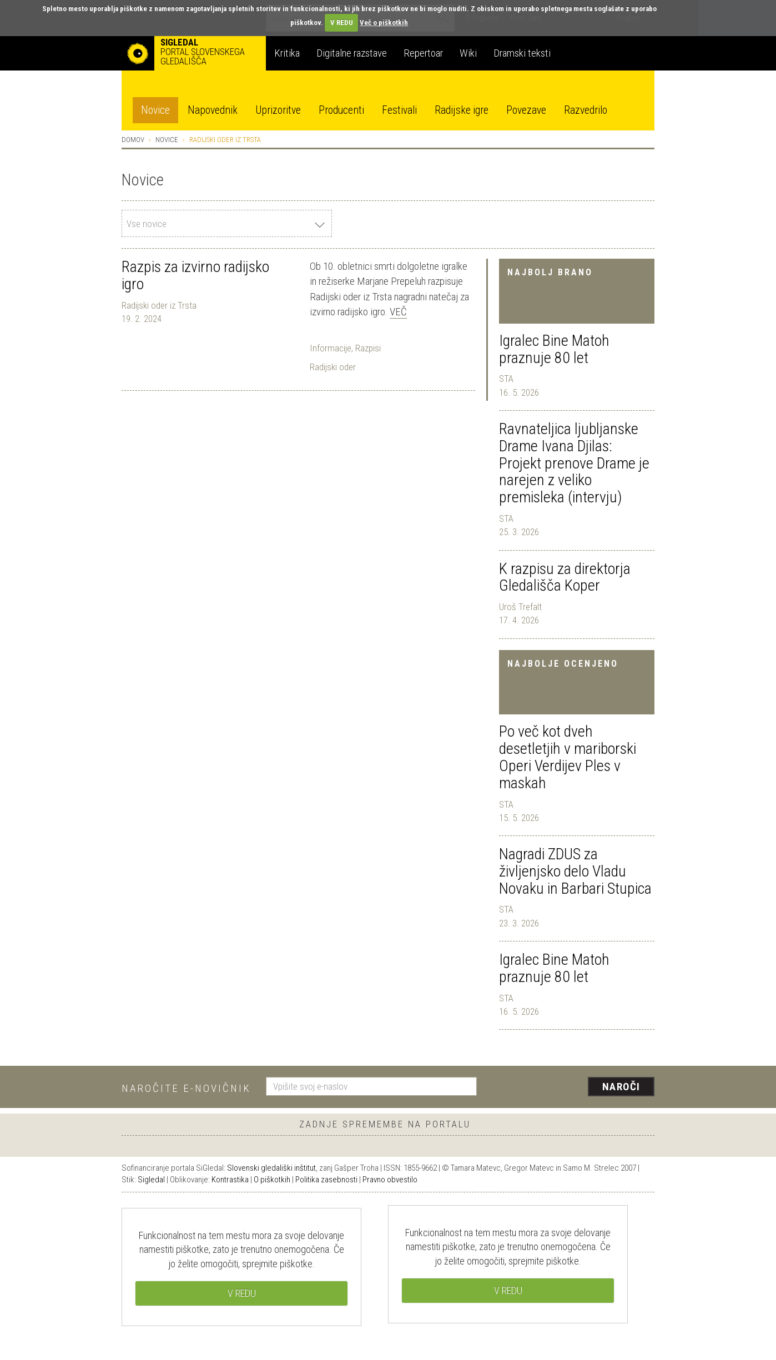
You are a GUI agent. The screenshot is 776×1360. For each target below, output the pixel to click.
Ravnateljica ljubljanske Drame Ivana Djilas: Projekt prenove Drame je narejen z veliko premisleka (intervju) (574, 463)
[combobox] (227, 223)
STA (506, 378)
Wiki (468, 53)
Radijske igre (461, 110)
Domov (133, 139)
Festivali (399, 110)
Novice (155, 110)
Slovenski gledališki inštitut (271, 1168)
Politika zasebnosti (326, 1180)
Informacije (330, 348)
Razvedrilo (585, 110)
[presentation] (572, 1087)
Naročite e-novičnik (186, 1088)
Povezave (526, 110)
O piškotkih (272, 1180)
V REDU (341, 22)
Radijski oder (333, 366)
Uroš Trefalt (520, 606)
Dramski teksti (522, 53)
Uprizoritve (278, 110)
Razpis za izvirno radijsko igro (195, 275)
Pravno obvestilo (389, 1180)
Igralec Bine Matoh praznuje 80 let (554, 349)
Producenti (341, 110)
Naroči (621, 1086)
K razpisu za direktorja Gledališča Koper (565, 577)
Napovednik (213, 110)
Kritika (287, 53)
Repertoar (423, 53)
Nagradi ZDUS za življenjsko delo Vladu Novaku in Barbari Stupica (575, 871)
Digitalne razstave (351, 53)
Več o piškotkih (384, 22)
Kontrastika (230, 1180)
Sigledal (151, 1180)
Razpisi (368, 348)
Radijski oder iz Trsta (159, 305)
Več (398, 311)
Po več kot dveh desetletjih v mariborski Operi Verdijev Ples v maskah (567, 757)
